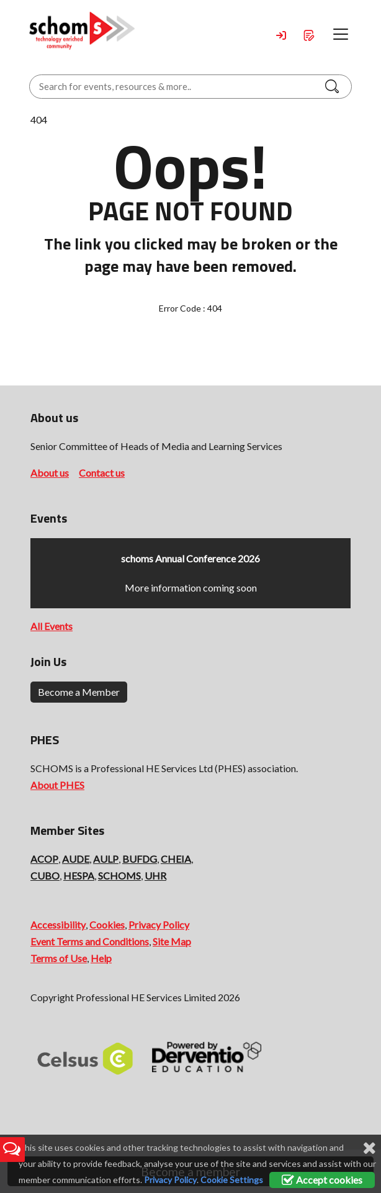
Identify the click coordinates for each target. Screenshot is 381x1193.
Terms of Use (58, 958)
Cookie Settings (231, 1179)
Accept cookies (322, 1180)
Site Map (172, 941)
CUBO (45, 875)
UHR (155, 875)
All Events (51, 626)
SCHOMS (119, 875)
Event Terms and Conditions (89, 941)
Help (101, 958)
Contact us (102, 473)
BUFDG (139, 859)
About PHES (57, 785)
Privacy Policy (158, 924)
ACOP (44, 859)
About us (49, 473)
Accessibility (58, 924)
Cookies (107, 924)
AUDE (75, 859)
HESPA (78, 875)
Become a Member (79, 692)
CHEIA (176, 859)
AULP (106, 859)
